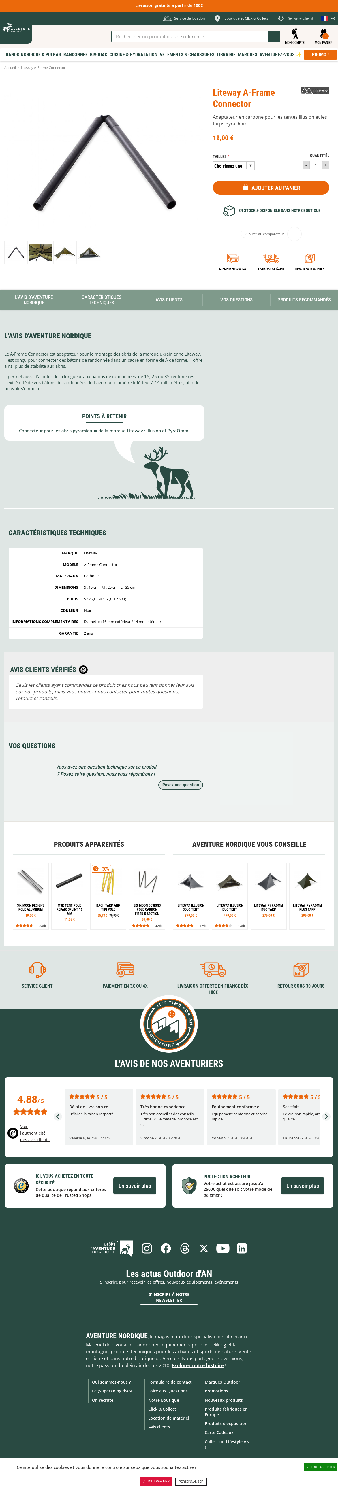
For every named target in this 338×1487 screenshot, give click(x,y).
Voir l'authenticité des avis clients (35, 1133)
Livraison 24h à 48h (271, 269)
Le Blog (112, 1248)
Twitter (204, 1248)
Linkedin (242, 1248)
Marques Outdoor (222, 1382)
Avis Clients (169, 300)
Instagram (147, 1248)
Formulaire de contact (170, 1382)
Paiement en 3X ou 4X (232, 269)
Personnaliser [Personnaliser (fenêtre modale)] (191, 1481)
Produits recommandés (304, 300)
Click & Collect (162, 1409)
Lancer (274, 36)
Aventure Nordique (117, 1336)
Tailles (220, 156)
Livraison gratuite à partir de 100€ (169, 5)
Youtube (223, 1248)
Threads (185, 1248)
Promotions (216, 1391)
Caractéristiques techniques (101, 299)
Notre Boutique (163, 1400)
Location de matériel (168, 1418)
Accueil (10, 67)
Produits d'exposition (226, 1423)
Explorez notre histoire (198, 1365)
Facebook (166, 1248)
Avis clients (159, 1427)
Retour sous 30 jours (309, 269)
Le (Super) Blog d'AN (112, 1391)
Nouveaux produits (224, 1400)
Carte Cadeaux (219, 1432)
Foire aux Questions (168, 1391)
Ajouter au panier (275, 187)
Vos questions (236, 300)
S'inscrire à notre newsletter (169, 1297)
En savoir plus (135, 1185)
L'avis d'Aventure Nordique (34, 299)
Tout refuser (156, 1481)
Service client (37, 986)
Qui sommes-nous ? (111, 1382)
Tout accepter (320, 1467)
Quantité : (319, 155)
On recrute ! (104, 1400)
